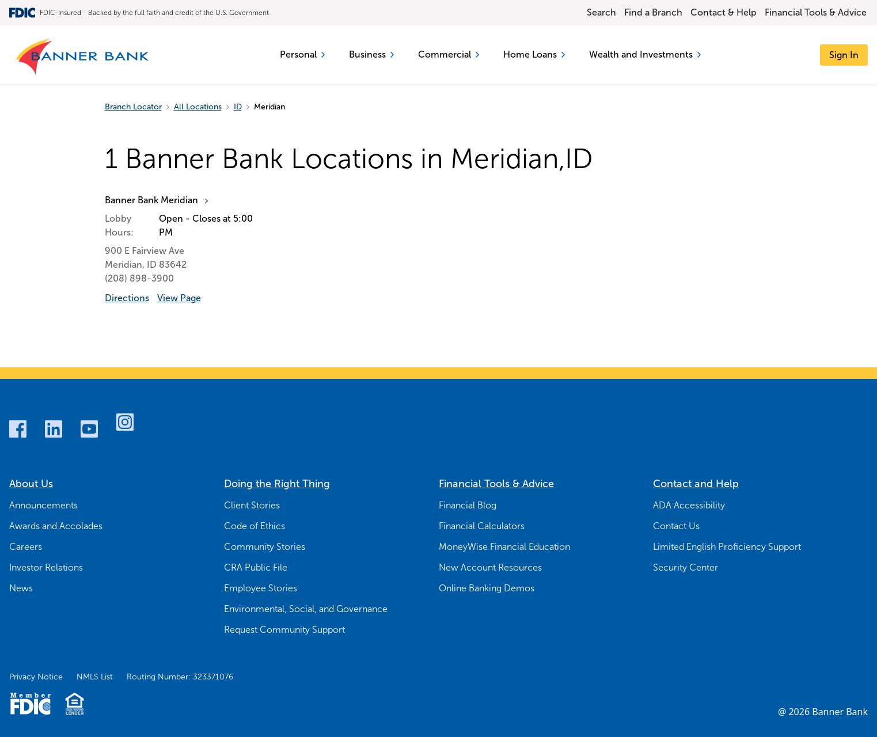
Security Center (685, 567)
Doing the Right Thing (277, 483)
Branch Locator (133, 106)
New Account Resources (490, 567)
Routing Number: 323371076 (180, 677)
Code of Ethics (254, 526)
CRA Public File (255, 567)
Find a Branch (653, 12)
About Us (31, 483)
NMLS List (95, 677)
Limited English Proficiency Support (727, 547)
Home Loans (534, 54)
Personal (302, 54)
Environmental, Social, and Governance (306, 609)
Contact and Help (696, 483)
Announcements (43, 505)
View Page (179, 298)
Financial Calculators (482, 526)
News (21, 588)
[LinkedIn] (53, 429)
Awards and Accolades (55, 526)
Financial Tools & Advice (816, 12)
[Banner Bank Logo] (83, 57)
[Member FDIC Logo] (30, 703)
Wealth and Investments (645, 54)
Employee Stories (260, 588)
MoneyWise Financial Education (504, 547)
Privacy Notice (36, 677)
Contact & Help (723, 12)
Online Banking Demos (486, 588)
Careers (25, 547)
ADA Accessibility (689, 505)
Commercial (448, 54)
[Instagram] (125, 422)
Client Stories (252, 505)
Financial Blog (467, 505)
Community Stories (264, 547)
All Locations (198, 106)
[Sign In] (844, 55)
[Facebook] (17, 429)
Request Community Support (284, 630)
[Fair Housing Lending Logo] (74, 703)
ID (238, 106)
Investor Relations (46, 567)
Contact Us (676, 526)
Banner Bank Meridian (151, 200)
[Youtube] (89, 429)
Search (601, 12)
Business (371, 54)
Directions (127, 298)
